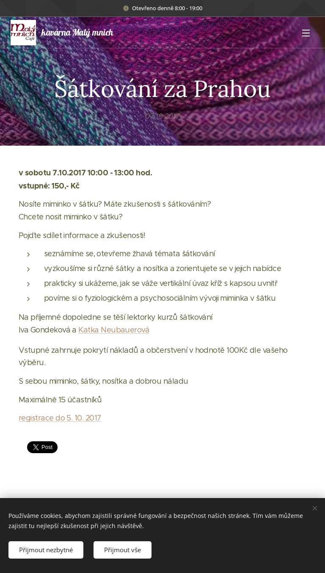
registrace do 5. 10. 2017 (60, 418)
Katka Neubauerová (113, 330)
